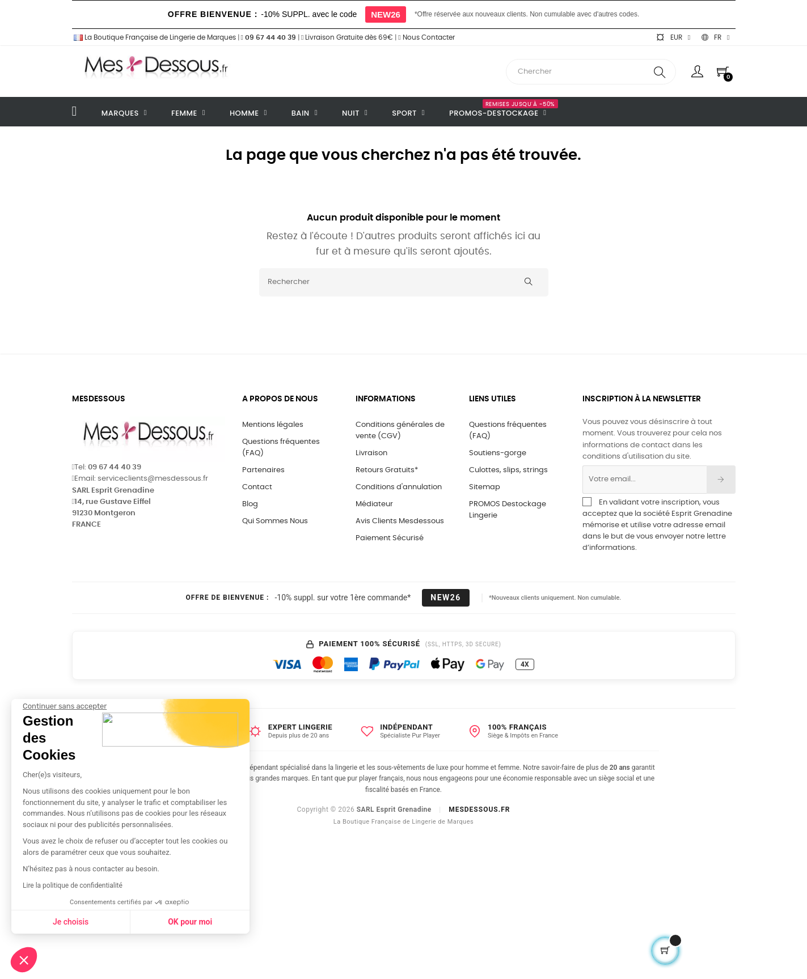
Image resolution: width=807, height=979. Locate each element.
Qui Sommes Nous (275, 521)
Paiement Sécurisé (390, 538)
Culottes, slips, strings (508, 470)
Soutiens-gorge (497, 453)
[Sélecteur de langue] (715, 37)
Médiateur (374, 504)
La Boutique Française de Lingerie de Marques (154, 37)
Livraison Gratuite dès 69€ (347, 37)
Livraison (371, 453)
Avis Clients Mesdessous (400, 521)
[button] (23, 959)
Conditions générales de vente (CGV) (400, 430)
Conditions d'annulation (399, 487)
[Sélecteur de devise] (673, 37)
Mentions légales (272, 425)
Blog (250, 504)
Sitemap (484, 487)
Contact (257, 487)
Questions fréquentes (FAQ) (281, 447)
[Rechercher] (404, 282)
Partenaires (263, 470)
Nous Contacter (426, 37)
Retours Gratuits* (387, 470)
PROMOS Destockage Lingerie (507, 510)
